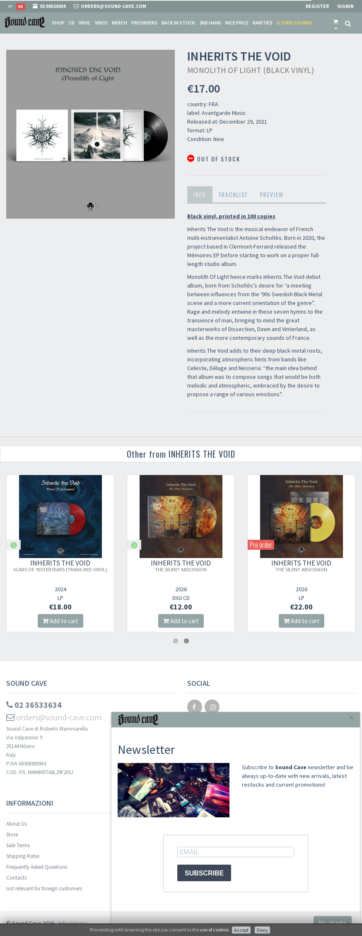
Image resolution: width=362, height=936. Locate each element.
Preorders (144, 23)
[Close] (351, 717)
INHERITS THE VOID (60, 565)
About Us (16, 823)
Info (199, 194)
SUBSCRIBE (204, 873)
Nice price (237, 23)
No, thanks (333, 923)
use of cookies (214, 929)
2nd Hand (210, 23)
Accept (241, 930)
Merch (119, 23)
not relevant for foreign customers (44, 888)
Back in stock (178, 23)
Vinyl (85, 23)
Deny (262, 930)
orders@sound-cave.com (53, 717)
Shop (58, 23)
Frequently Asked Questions (36, 866)
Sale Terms (18, 845)
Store (12, 834)
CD (72, 23)
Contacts (16, 877)
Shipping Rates (22, 856)
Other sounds (294, 23)
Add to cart (60, 621)
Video (101, 23)
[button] (335, 22)
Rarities (263, 23)
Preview (272, 194)
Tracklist (233, 194)
